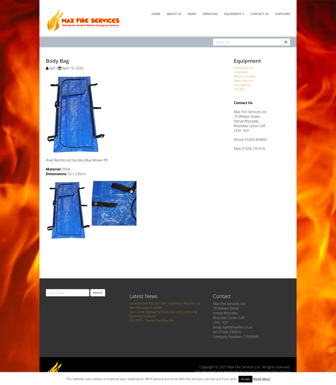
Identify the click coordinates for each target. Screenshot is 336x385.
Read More (261, 379)
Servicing (210, 14)
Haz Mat (239, 89)
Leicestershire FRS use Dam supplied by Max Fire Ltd (164, 303)
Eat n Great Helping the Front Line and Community (163, 312)
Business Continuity (142, 316)
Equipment (234, 14)
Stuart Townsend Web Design (267, 371)
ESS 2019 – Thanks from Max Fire (151, 320)
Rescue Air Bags (244, 76)
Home (156, 14)
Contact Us (259, 14)
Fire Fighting (242, 85)
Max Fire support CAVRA (145, 308)
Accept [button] (245, 379)
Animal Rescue (244, 68)
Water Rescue (243, 81)
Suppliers (282, 14)
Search (97, 293)
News (192, 14)
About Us (174, 14)
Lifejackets (241, 72)
